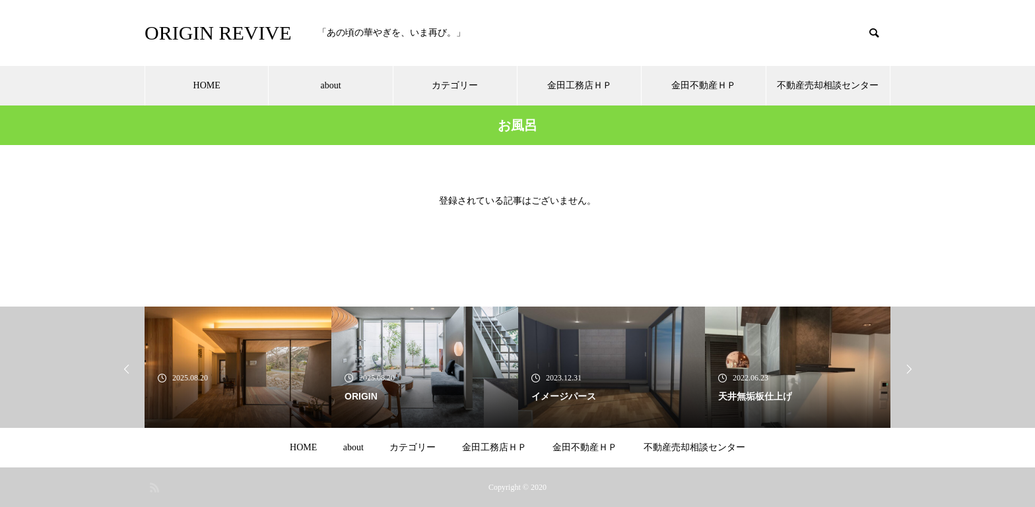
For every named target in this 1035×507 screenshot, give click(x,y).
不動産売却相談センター (828, 85)
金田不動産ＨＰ (703, 85)
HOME (206, 85)
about (330, 85)
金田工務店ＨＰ (579, 85)
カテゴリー (455, 85)
